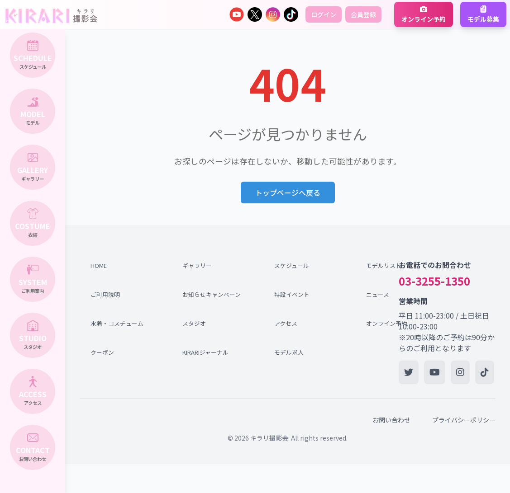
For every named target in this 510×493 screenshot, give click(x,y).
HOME (99, 265)
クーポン (102, 352)
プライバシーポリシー (464, 419)
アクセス (285, 323)
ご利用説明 (105, 294)
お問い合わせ (391, 419)
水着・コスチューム (117, 323)
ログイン (323, 14)
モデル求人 (289, 352)
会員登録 (363, 14)
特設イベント (292, 294)
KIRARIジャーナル (205, 352)
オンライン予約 (386, 323)
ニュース (377, 294)
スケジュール (291, 265)
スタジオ (194, 323)
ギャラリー (197, 265)
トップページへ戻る (287, 192)
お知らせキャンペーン (209, 294)
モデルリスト (383, 265)
